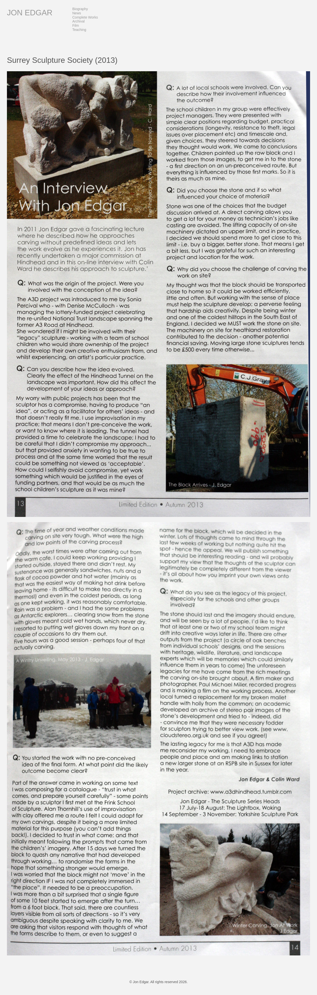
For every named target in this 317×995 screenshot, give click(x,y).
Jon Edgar (30, 12)
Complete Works (85, 17)
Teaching (79, 30)
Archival (78, 21)
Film (75, 25)
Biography (80, 9)
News (76, 13)
